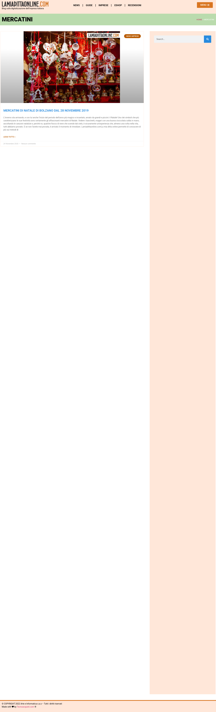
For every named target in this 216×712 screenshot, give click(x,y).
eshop (118, 5)
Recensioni (134, 5)
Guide (89, 5)
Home (199, 19)
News (76, 5)
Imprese (103, 5)
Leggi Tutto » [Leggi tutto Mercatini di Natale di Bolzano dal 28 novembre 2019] (9, 137)
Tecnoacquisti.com (25, 707)
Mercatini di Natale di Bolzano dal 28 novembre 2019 (46, 110)
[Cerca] (207, 39)
